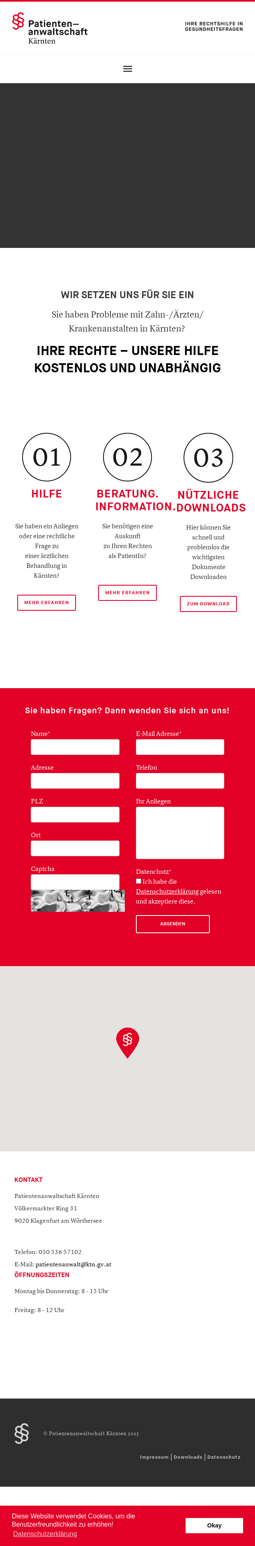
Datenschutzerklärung (167, 892)
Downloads (188, 1457)
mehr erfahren (127, 593)
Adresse (42, 768)
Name (41, 734)
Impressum (154, 1457)
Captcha (43, 869)
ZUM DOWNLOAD (208, 604)
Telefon (146, 768)
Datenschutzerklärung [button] (45, 1533)
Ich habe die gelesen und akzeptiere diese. (178, 891)
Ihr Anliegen (153, 802)
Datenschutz (224, 1457)
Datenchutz (154, 872)
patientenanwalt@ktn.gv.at (73, 1265)
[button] (127, 1043)
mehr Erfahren (46, 603)
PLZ (37, 802)
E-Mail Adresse (159, 734)
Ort (36, 835)
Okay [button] (214, 1525)
